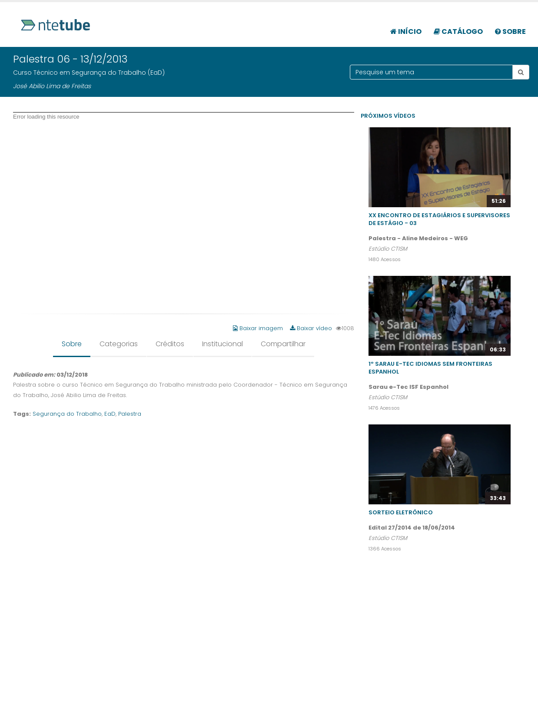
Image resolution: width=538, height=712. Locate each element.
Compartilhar (283, 344)
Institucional (222, 344)
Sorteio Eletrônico (401, 512)
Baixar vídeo (311, 328)
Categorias (119, 344)
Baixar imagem (259, 328)
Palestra (129, 414)
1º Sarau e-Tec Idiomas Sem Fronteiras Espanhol (430, 368)
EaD (110, 414)
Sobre (510, 31)
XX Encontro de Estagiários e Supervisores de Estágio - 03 (439, 219)
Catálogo (458, 31)
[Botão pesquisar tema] (520, 72)
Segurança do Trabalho (67, 414)
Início (406, 31)
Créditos (170, 344)
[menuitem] (406, 26)
